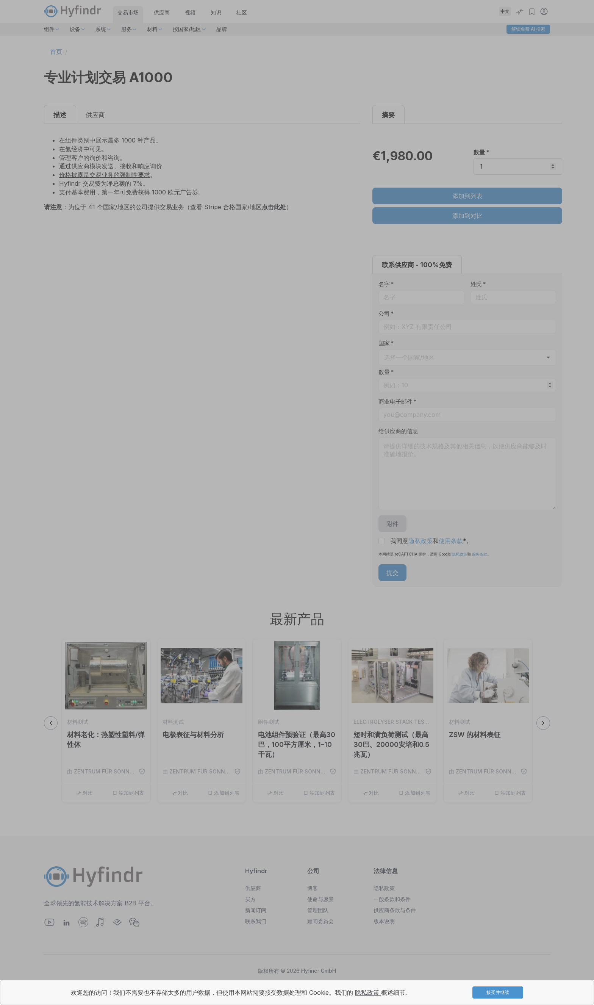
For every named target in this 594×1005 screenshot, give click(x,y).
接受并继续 (497, 992)
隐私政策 (368, 992)
